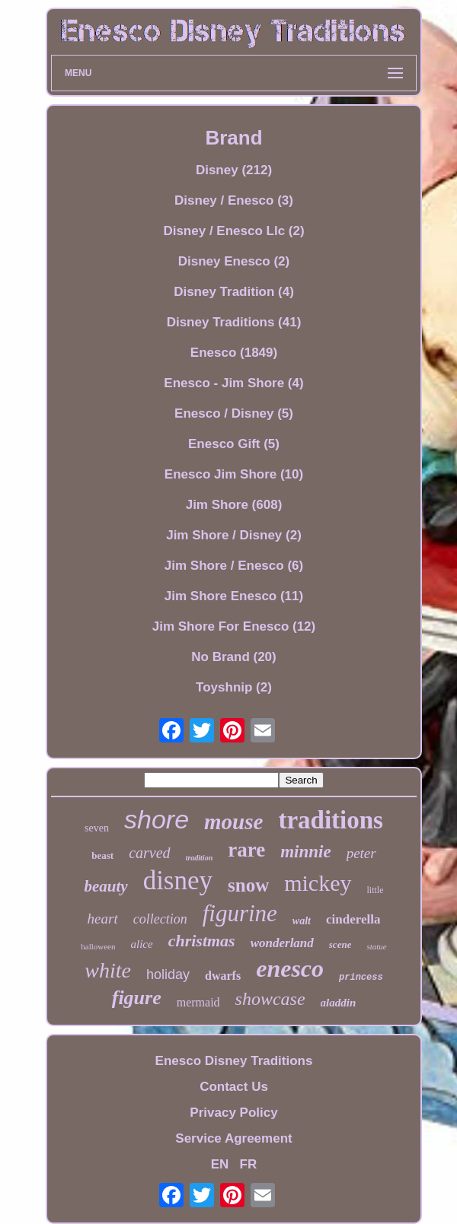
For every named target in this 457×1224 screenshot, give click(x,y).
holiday (168, 974)
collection (160, 919)
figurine (240, 913)
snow (248, 885)
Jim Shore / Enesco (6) (234, 565)
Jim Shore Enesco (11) (234, 596)
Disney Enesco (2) (233, 261)
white (108, 970)
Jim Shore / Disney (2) (234, 535)
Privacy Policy (233, 1112)
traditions (330, 820)
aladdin (338, 1003)
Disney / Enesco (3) (233, 200)
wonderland (282, 943)
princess (361, 977)
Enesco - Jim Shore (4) (233, 383)
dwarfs (223, 975)
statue (376, 946)
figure (136, 998)
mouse (233, 821)
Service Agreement (233, 1138)
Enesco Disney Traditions (234, 1061)
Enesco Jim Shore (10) (234, 474)
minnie (305, 851)
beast (102, 855)
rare (246, 849)
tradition (199, 858)
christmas (201, 940)
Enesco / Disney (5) (233, 413)
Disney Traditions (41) (234, 322)
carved (149, 852)
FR (248, 1164)
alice (141, 944)
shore (156, 819)
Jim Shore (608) (234, 505)
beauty (105, 886)
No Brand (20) (233, 657)
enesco (290, 968)
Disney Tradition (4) (234, 292)
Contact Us (234, 1086)
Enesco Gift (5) (234, 444)
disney (178, 880)
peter (361, 853)
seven (97, 828)
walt (301, 921)
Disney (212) (234, 170)
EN (220, 1164)
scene (340, 944)
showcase (270, 999)
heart (103, 919)
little (375, 890)
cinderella (353, 919)
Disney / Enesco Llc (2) (233, 231)
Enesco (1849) (233, 352)
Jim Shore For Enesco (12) (233, 626)
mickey (317, 882)
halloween (98, 946)
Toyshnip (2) (234, 687)
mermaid (198, 1002)
